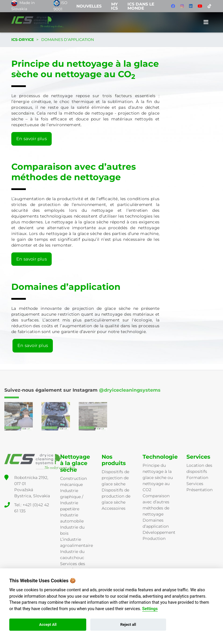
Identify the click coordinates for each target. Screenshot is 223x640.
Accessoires (113, 508)
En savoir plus (31, 138)
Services (194, 483)
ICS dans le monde (140, 6)
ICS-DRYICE (22, 39)
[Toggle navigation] (206, 22)
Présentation (199, 489)
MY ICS (114, 6)
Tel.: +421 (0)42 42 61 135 (31, 508)
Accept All (48, 624)
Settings (150, 608)
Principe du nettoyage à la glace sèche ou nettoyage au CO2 (158, 477)
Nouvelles (89, 6)
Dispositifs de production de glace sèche (116, 496)
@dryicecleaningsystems (130, 390)
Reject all (128, 624)
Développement (159, 532)
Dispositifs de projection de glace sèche (115, 478)
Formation (197, 477)
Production (154, 538)
